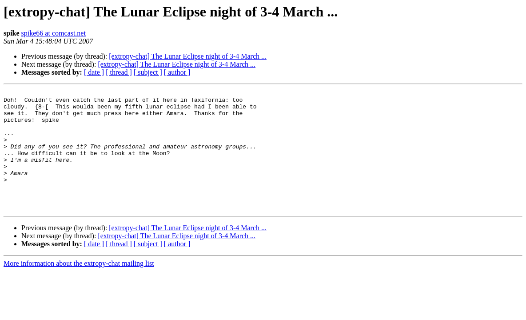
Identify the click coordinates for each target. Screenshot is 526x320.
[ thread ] (119, 72)
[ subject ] (148, 72)
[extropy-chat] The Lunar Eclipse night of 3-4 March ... (188, 56)
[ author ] (177, 72)
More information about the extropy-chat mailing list (79, 287)
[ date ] (94, 72)
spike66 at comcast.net (53, 33)
